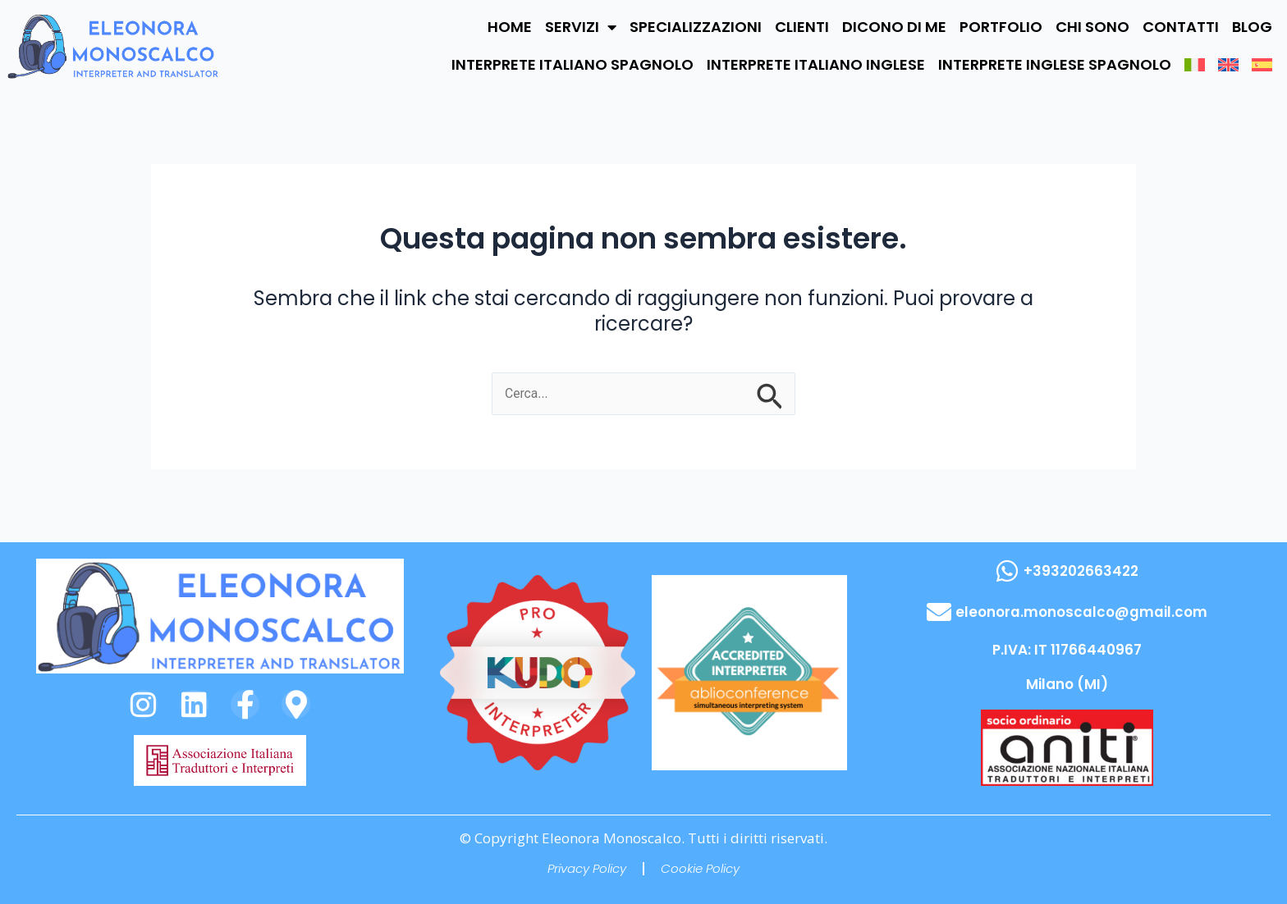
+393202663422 (1081, 571)
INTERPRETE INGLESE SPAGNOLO (1054, 64)
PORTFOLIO (1001, 26)
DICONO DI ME (894, 26)
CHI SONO (1092, 26)
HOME (510, 26)
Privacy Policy (586, 868)
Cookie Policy (700, 868)
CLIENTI (802, 26)
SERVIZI (580, 27)
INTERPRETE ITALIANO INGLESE (816, 64)
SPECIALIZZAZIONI (696, 26)
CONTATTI (1181, 26)
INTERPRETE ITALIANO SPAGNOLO (572, 64)
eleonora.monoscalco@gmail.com (1081, 612)
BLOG (1252, 26)
